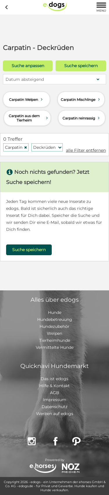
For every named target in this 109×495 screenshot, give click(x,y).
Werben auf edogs (54, 413)
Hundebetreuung (54, 319)
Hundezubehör (54, 326)
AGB (54, 392)
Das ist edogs (54, 378)
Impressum (54, 399)
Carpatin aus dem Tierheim (29, 118)
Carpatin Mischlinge (81, 99)
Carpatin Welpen (26, 99)
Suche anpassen (28, 65)
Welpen (54, 333)
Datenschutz (54, 406)
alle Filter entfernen (86, 150)
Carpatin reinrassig (81, 118)
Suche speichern (81, 65)
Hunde (54, 312)
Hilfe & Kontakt (54, 385)
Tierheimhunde (54, 340)
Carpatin (16, 147)
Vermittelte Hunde (55, 347)
